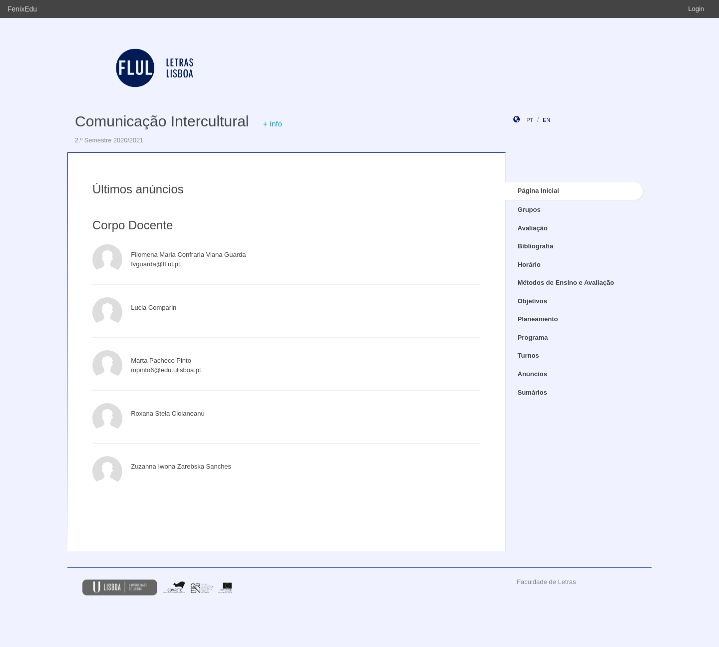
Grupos (529, 209)
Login (696, 8)
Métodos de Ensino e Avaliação (566, 282)
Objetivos (532, 301)
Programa (533, 337)
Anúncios (532, 374)
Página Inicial (538, 190)
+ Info (272, 123)
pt (529, 120)
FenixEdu (22, 9)
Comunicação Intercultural (162, 121)
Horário (529, 264)
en (546, 120)
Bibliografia (536, 246)
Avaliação (533, 228)
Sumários (532, 392)
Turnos (528, 355)
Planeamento (538, 319)
